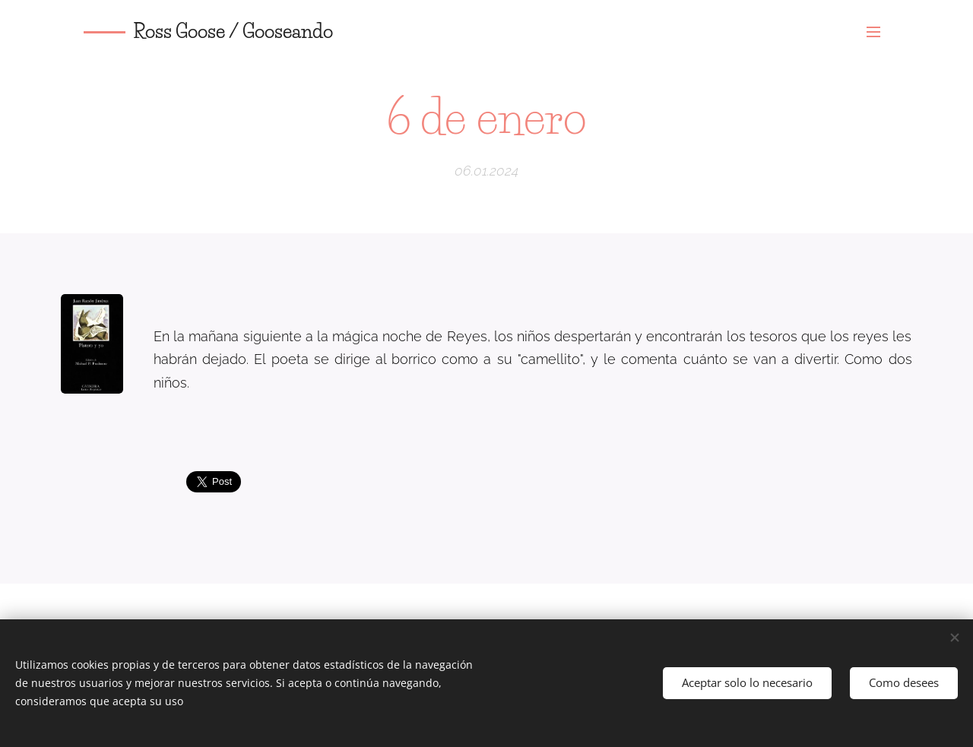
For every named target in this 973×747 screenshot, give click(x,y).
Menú (873, 32)
